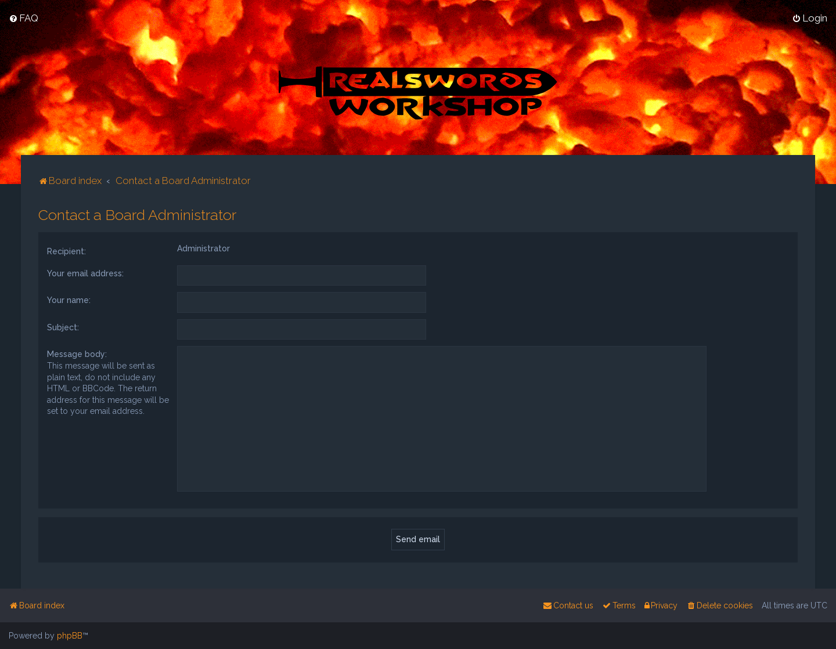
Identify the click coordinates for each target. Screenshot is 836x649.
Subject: (63, 326)
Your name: (69, 299)
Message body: (77, 353)
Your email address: (85, 272)
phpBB (69, 635)
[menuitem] (23, 18)
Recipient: (66, 250)
